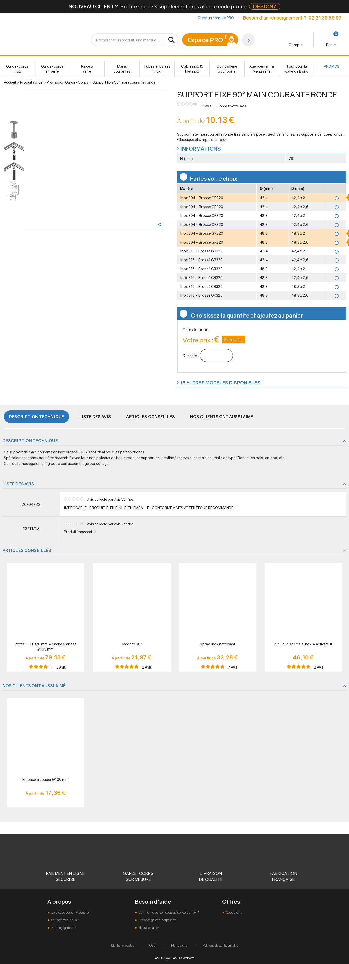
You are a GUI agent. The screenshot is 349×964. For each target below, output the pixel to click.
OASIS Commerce (183, 957)
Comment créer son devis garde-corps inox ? (168, 912)
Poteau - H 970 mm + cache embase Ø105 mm (46, 646)
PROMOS (331, 66)
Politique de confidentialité (220, 945)
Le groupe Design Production (70, 912)
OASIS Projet (162, 957)
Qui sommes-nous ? (65, 920)
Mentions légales (122, 945)
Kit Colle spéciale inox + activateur (303, 644)
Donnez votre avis (231, 106)
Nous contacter (148, 928)
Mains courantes (122, 68)
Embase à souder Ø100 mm (45, 779)
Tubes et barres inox (157, 68)
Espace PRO (205, 39)
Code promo (233, 912)
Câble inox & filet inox (192, 68)
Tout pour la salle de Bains (296, 68)
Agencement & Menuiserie (261, 68)
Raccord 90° (131, 644)
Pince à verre (87, 68)
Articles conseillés (150, 416)
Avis (207, 106)
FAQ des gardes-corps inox (157, 920)
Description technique (36, 416)
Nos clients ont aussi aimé (221, 416)
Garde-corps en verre (52, 68)
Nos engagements (63, 928)
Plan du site (179, 945)
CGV (152, 945)
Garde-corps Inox (17, 68)
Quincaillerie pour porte (227, 68)
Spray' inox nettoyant (217, 644)
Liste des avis (95, 416)
